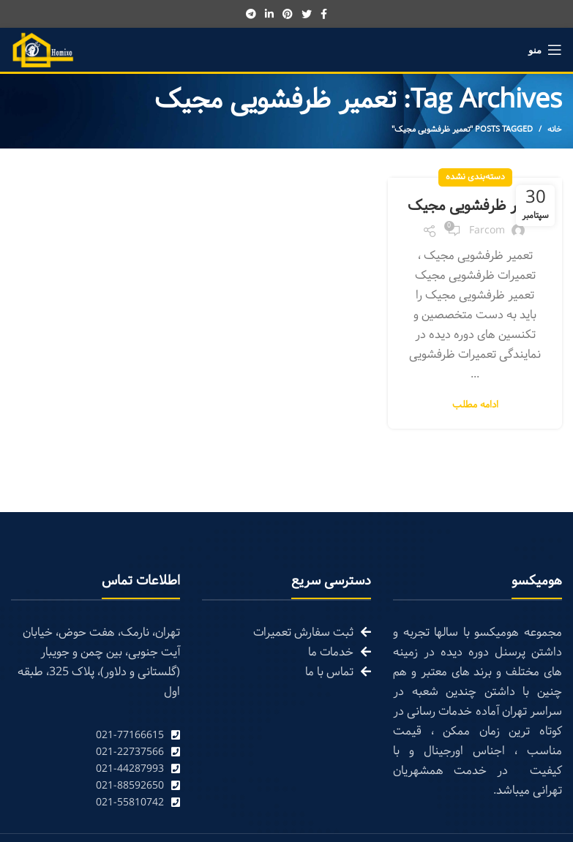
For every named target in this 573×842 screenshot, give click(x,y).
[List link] (95, 735)
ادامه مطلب (475, 405)
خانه (554, 129)
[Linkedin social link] (269, 13)
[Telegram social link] (251, 13)
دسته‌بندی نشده (475, 177)
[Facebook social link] (324, 13)
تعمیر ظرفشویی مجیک (475, 206)
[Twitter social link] (306, 13)
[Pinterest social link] (287, 13)
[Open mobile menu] (545, 49)
